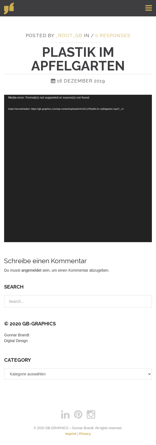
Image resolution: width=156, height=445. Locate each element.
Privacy (85, 434)
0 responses (113, 35)
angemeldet (31, 270)
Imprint (70, 434)
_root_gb (69, 35)
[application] (78, 168)
